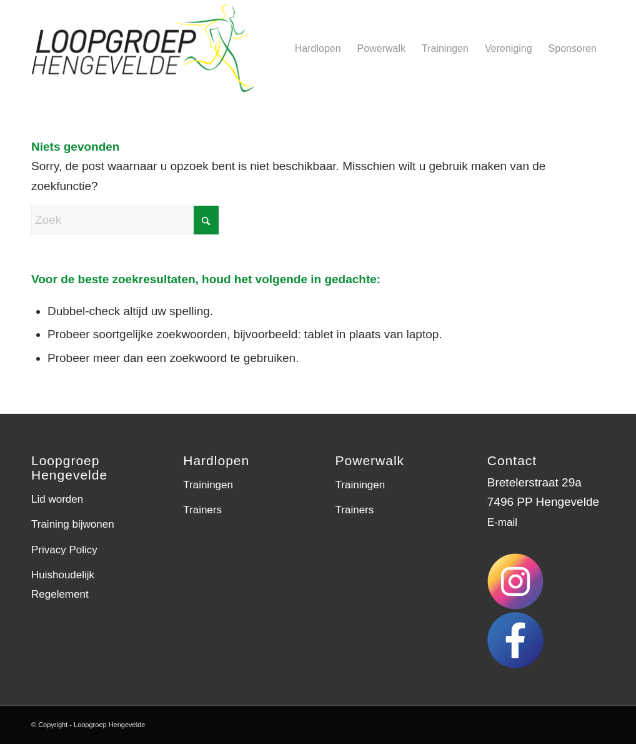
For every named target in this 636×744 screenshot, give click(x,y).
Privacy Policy (64, 550)
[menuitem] (318, 48)
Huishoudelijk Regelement (62, 584)
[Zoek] (125, 220)
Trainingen (208, 485)
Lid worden (57, 499)
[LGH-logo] (155, 48)
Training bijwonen (72, 524)
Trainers (202, 510)
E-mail (502, 522)
